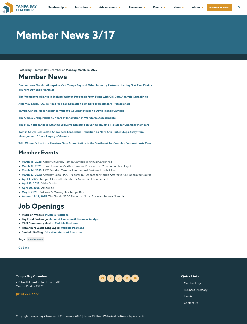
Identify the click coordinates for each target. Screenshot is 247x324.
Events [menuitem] (157, 7)
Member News (35, 239)
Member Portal (219, 7)
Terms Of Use (92, 316)
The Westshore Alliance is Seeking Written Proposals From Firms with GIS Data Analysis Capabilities (83, 97)
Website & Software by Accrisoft (123, 316)
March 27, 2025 (31, 175)
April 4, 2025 (30, 179)
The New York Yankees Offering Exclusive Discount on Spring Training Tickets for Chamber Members (83, 125)
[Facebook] (102, 278)
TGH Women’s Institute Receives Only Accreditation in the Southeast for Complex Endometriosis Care (84, 143)
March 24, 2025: (32, 170)
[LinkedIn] (127, 278)
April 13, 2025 (30, 183)
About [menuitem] (196, 7)
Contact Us (191, 303)
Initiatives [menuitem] (81, 7)
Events (188, 296)
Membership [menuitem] (56, 7)
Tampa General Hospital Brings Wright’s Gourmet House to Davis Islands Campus (71, 111)
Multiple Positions (56, 215)
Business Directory (196, 290)
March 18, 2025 (31, 162)
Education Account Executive (63, 232)
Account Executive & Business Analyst (74, 219)
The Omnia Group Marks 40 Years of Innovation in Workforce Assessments (67, 118)
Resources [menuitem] (135, 7)
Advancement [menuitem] (108, 7)
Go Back (23, 248)
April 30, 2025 (31, 188)
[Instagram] (119, 278)
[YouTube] (135, 278)
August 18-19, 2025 (34, 197)
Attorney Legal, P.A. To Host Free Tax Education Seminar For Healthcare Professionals (74, 104)
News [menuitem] (177, 7)
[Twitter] (111, 278)
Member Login (193, 283)
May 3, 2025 (29, 192)
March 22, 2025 (31, 166)
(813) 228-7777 (27, 294)
